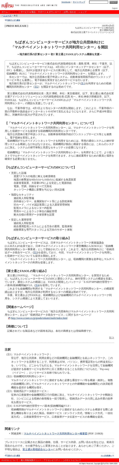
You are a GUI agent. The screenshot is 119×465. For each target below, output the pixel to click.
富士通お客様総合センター (38, 449)
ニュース (14, 12)
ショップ (82, 12)
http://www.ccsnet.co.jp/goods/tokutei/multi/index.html (39, 318)
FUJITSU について (10, 460)
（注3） (9, 391)
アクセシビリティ (52, 460)
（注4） (9, 405)
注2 (36, 86)
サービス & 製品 (28, 12)
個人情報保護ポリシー (31, 460)
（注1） (9, 354)
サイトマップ (79, 2)
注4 (37, 285)
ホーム (5, 12)
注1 (83, 83)
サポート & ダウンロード (49, 12)
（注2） (9, 376)
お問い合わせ (70, 12)
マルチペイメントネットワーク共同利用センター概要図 (55, 433)
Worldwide (66, 2)
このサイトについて (71, 460)
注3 (35, 252)
